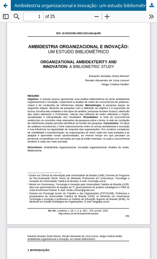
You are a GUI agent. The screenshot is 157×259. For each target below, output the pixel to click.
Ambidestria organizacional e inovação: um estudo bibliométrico (83, 5)
